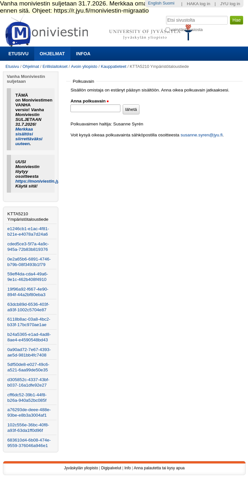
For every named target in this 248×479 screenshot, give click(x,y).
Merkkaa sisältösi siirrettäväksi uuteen (29, 136)
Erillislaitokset (55, 66)
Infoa (83, 53)
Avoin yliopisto (84, 66)
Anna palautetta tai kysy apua (159, 468)
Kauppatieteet (113, 66)
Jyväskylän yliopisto (81, 468)
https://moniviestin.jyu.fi (41, 181)
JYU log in (230, 3)
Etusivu (18, 53)
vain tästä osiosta (187, 29)
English (154, 3)
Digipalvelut (111, 468)
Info (127, 468)
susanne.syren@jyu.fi (201, 135)
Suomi (168, 3)
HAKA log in (198, 3)
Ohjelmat (52, 53)
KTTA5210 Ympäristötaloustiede (27, 216)
